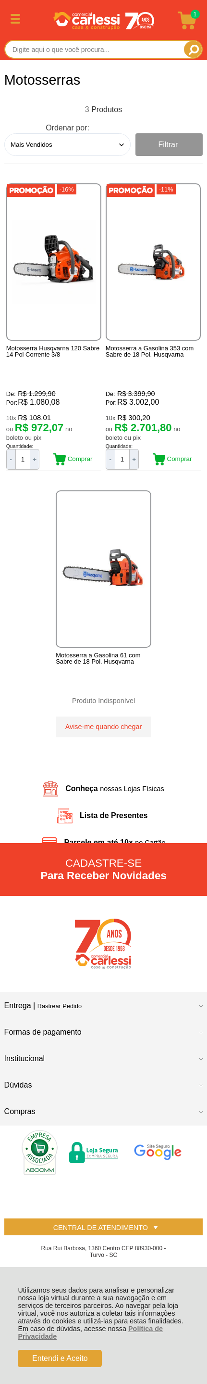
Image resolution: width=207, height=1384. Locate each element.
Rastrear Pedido (59, 1006)
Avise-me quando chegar (103, 726)
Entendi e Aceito (60, 1358)
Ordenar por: (67, 128)
